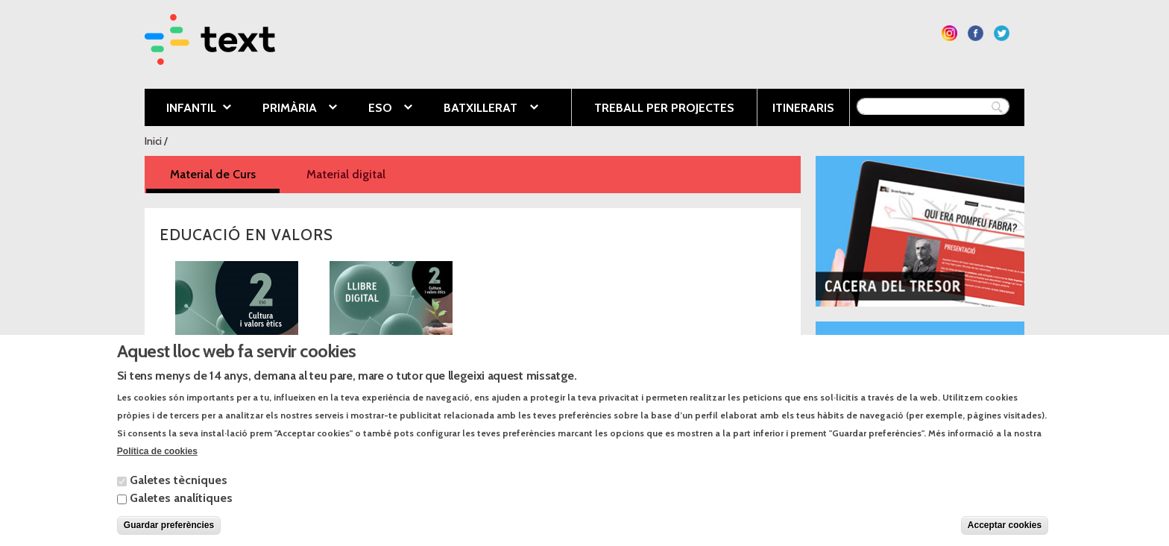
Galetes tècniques (178, 490)
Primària (288, 109)
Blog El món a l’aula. (877, 340)
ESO (379, 109)
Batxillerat (479, 109)
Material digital (345, 174)
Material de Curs (225, 173)
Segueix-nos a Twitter (1001, 33)
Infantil (188, 109)
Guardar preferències (169, 535)
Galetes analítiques (181, 508)
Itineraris (803, 108)
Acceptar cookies (1005, 535)
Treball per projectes (664, 108)
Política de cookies (157, 461)
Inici (153, 141)
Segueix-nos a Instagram (949, 33)
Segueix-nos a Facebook (975, 33)
